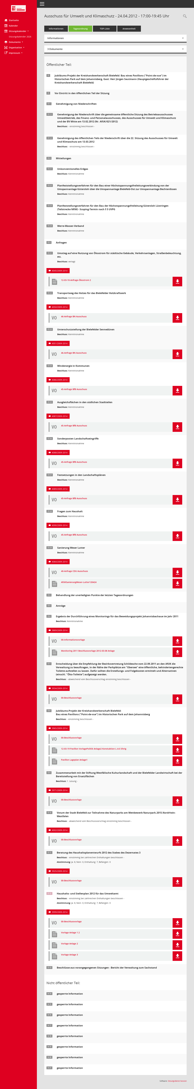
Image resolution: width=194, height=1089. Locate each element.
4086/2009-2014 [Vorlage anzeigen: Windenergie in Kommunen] (59, 379)
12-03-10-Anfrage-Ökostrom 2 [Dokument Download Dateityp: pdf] (76, 280)
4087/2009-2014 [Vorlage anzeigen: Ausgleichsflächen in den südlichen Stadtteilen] (59, 416)
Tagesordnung (80, 28)
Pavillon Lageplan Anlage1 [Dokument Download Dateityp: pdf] (74, 760)
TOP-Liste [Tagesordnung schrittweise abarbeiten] (105, 28)
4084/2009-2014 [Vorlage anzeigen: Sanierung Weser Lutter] (59, 561)
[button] (18, 31)
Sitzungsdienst (177, 1081)
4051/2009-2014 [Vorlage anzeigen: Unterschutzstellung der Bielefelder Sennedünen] (59, 343)
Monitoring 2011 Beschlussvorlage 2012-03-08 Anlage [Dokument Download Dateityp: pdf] (88, 651)
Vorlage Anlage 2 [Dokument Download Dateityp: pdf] (69, 943)
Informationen (56, 28)
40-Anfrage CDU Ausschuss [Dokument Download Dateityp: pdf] (74, 571)
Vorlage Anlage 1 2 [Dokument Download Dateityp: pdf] (70, 932)
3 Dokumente (55, 49)
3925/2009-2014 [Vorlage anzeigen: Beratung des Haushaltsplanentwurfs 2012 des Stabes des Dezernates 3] (59, 871)
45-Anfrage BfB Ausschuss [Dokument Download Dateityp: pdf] (74, 389)
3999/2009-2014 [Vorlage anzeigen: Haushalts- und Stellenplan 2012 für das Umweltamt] (59, 912)
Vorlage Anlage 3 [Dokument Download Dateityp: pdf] (69, 955)
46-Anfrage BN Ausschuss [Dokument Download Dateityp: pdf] (74, 316)
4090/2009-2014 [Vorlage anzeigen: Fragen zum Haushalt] (59, 525)
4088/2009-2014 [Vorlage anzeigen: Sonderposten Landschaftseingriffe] (59, 452)
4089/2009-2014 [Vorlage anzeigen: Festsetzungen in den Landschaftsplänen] (59, 489)
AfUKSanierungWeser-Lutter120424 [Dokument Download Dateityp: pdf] (78, 582)
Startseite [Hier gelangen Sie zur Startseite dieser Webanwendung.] (11, 20)
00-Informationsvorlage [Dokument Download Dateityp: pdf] (73, 640)
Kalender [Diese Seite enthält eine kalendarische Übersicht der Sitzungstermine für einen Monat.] (11, 25)
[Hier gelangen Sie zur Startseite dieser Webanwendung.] (18, 8)
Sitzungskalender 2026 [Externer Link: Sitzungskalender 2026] (20, 36)
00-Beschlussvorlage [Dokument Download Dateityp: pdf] (71, 698)
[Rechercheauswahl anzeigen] (184, 16)
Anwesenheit (129, 28)
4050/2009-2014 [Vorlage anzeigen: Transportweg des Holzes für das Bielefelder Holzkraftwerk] (59, 307)
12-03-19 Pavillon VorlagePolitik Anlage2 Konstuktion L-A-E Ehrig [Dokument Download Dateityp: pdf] (93, 749)
